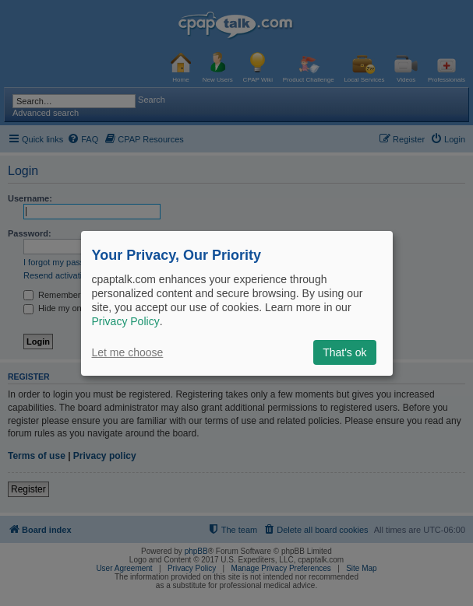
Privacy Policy (126, 321)
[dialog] (237, 302)
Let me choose (128, 352)
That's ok (344, 352)
